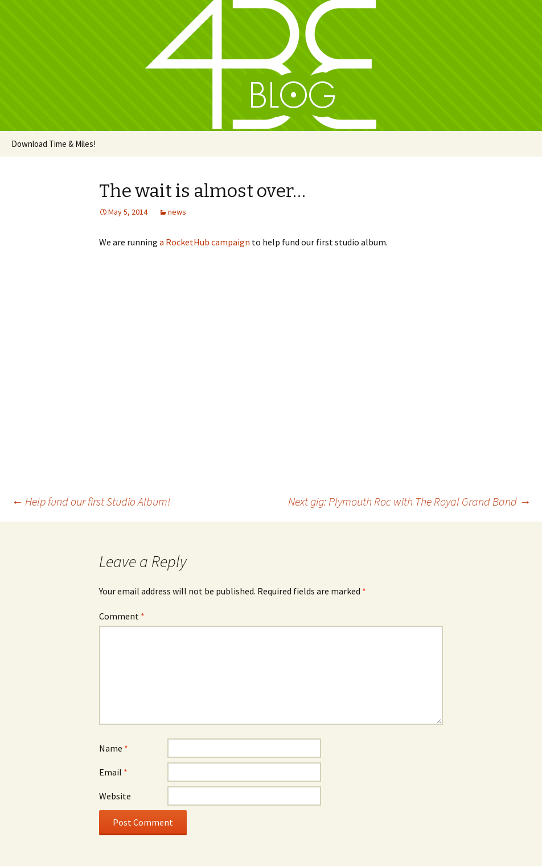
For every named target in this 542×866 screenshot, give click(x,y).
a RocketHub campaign (204, 242)
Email (113, 772)
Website (115, 796)
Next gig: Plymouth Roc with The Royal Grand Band (409, 501)
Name (113, 748)
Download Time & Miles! (53, 143)
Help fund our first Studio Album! (90, 501)
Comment (122, 616)
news (177, 212)
